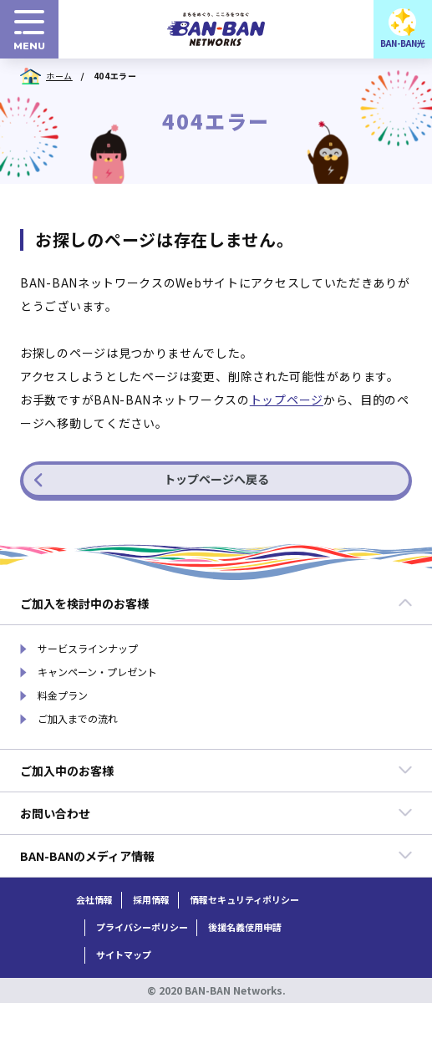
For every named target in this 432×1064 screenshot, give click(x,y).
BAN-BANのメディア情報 (216, 856)
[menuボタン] (29, 29)
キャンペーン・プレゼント (97, 672)
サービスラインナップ (88, 649)
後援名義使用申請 (245, 927)
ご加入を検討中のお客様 (216, 603)
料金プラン (63, 695)
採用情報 (151, 899)
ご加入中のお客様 (216, 770)
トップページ (286, 399)
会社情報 (94, 899)
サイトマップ (123, 955)
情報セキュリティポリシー (244, 899)
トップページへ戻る (151, 479)
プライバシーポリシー (142, 927)
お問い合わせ (216, 813)
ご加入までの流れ (78, 719)
